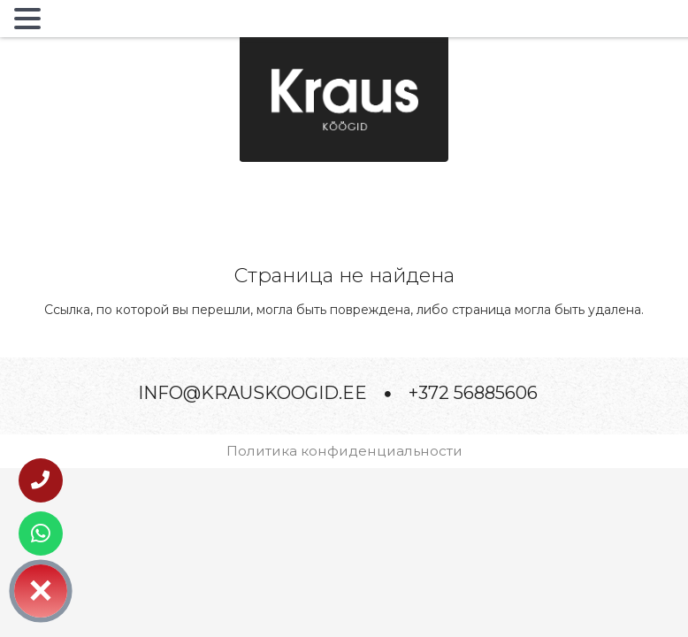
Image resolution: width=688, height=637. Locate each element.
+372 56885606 (473, 392)
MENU (74, 22)
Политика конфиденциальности (344, 450)
